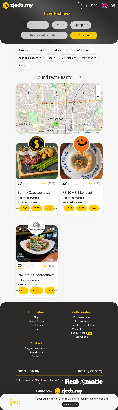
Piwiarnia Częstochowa (36, 276)
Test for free (82, 321)
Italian (96, 146)
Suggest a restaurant (36, 348)
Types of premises (80, 50)
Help (36, 329)
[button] (98, 97)
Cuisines (41, 50)
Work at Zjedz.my (81, 329)
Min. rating (68, 58)
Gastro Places (36, 321)
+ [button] (98, 87)
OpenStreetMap (84, 132)
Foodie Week (81, 333)
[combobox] (59, 13)
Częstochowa (25, 146)
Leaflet (72, 132)
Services (23, 50)
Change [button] (83, 35)
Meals (58, 50)
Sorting (22, 65)
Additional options (28, 58)
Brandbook (82, 336)
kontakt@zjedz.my (90, 371)
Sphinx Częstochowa (34, 194)
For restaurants (81, 317)
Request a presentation (82, 325)
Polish (51, 229)
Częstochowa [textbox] (57, 13)
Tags (50, 58)
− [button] (98, 92)
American (49, 146)
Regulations (36, 325)
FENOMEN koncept (77, 194)
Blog (36, 317)
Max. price (88, 58)
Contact (36, 356)
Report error (36, 352)
